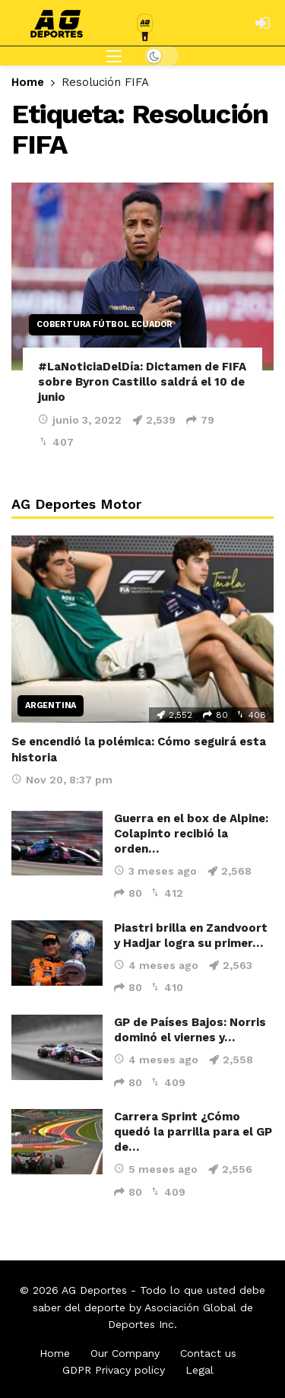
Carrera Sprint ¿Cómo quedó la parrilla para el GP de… (193, 1132)
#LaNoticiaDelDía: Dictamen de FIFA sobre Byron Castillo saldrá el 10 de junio (142, 382)
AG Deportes (94, 1290)
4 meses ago (156, 965)
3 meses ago (155, 871)
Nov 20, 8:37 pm (61, 780)
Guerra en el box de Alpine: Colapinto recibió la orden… (191, 834)
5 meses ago (156, 1169)
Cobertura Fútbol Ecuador (89, 324)
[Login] (262, 22)
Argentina (50, 705)
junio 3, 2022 (80, 420)
